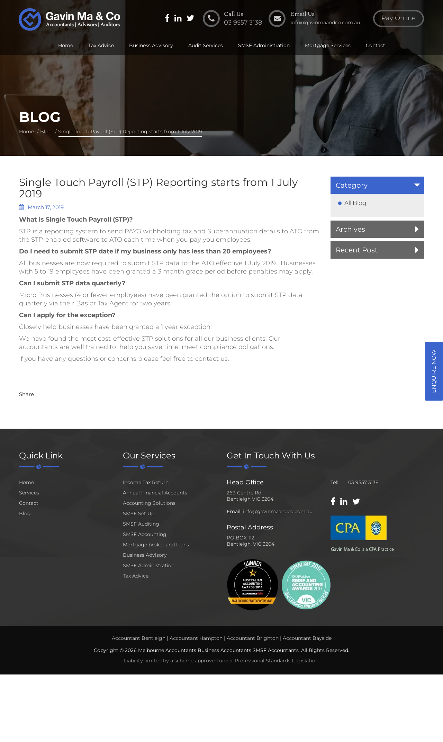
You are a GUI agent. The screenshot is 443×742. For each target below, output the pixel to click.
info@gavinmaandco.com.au (278, 511)
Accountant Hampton (196, 638)
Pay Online (398, 19)
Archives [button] (350, 229)
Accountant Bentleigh (138, 638)
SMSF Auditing (141, 524)
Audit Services (205, 46)
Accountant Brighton (253, 638)
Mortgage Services (328, 46)
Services (29, 493)
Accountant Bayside (307, 638)
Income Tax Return (146, 482)
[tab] (377, 185)
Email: (234, 511)
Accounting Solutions (149, 503)
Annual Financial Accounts (155, 493)
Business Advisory (151, 46)
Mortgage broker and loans (156, 545)
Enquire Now (434, 371)
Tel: (334, 482)
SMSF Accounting (144, 534)
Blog (46, 131)
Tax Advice (101, 46)
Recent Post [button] (357, 250)
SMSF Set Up (138, 513)
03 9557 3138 (363, 482)
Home (65, 46)
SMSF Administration (264, 46)
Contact (375, 46)
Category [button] (352, 185)
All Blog (355, 202)
